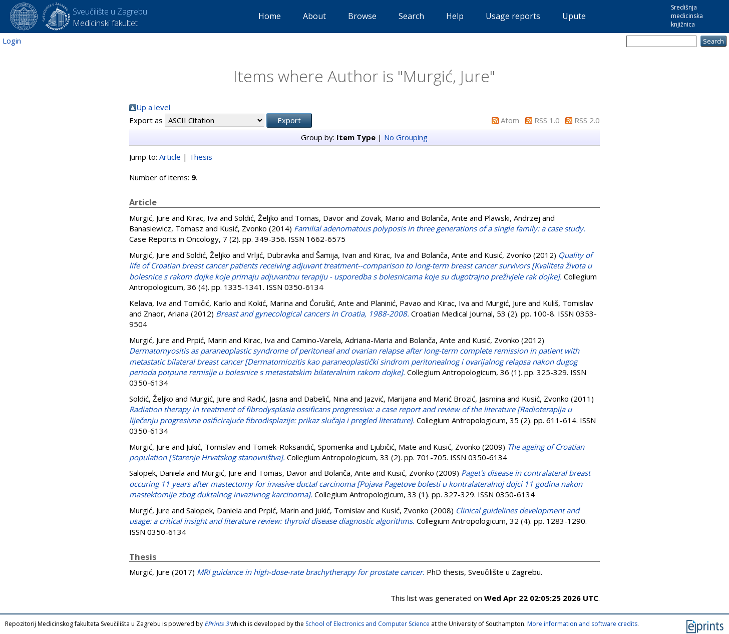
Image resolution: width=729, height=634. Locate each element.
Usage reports (513, 16)
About (314, 16)
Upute (574, 16)
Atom (510, 120)
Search (411, 16)
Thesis (200, 157)
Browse (362, 16)
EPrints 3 (216, 623)
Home (269, 16)
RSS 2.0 (587, 120)
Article (170, 157)
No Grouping (406, 137)
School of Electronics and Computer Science (367, 623)
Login (12, 41)
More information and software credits (582, 623)
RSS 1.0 (547, 120)
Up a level (153, 107)
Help (455, 16)
